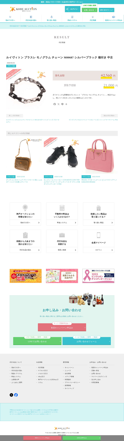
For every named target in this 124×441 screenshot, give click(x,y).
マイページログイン (98, 376)
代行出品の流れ (31, 18)
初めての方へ (10, 18)
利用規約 (68, 379)
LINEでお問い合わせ (37, 340)
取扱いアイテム (17, 373)
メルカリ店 (42, 373)
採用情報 (68, 385)
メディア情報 (69, 376)
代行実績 (93, 18)
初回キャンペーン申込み (113, 18)
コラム (40, 382)
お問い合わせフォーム (86, 340)
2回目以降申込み (82, 438)
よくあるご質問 (17, 382)
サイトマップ (69, 388)
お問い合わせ (96, 373)
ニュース (68, 370)
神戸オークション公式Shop (47, 379)
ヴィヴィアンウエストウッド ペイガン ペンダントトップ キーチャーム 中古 (93, 120)
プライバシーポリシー (72, 382)
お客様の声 (15, 379)
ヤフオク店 (42, 370)
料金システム (72, 18)
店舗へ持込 (95, 370)
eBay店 (40, 376)
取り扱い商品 (51, 18)
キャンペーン (69, 367)
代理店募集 (95, 382)
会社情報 (68, 373)
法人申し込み (96, 379)
